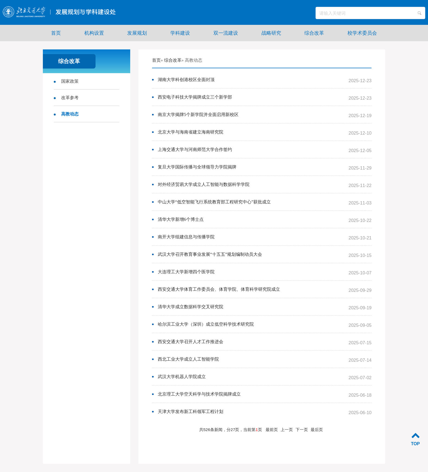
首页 (156, 60)
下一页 (302, 429)
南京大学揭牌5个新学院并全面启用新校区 (198, 114)
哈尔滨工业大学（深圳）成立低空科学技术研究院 (206, 324)
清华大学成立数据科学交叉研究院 (190, 306)
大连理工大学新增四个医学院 (186, 271)
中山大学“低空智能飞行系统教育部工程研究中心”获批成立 (214, 202)
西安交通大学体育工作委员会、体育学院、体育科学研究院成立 (219, 289)
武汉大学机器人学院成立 (182, 376)
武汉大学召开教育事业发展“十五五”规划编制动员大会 (210, 254)
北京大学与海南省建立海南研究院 (190, 132)
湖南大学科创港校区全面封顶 (186, 79)
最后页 (317, 429)
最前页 (272, 429)
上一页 (287, 429)
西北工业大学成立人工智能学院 (188, 359)
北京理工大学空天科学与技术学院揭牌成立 (199, 394)
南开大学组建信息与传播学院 (186, 236)
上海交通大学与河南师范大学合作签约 (195, 149)
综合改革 (173, 60)
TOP (415, 438)
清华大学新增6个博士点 (181, 219)
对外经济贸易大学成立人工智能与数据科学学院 (203, 184)
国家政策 (70, 81)
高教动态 (70, 114)
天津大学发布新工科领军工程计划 (190, 411)
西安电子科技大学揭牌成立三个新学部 (195, 97)
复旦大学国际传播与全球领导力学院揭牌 (197, 167)
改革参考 (70, 97)
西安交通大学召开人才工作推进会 (190, 341)
